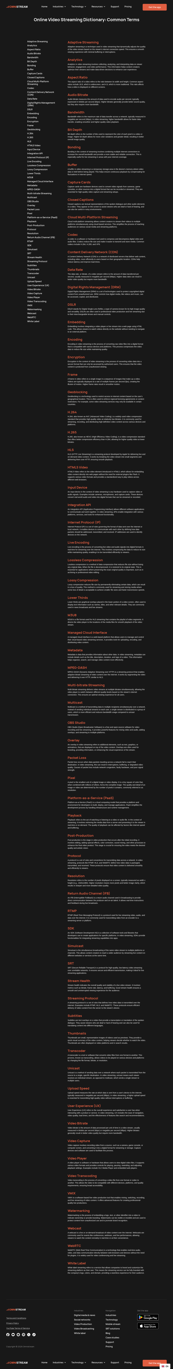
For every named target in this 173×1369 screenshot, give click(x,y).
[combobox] (165, 1366)
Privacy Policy (12, 1323)
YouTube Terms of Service (18, 1328)
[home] (22, 6)
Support (115, 6)
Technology (77, 6)
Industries (58, 6)
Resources (97, 6)
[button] (59, 6)
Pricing (128, 6)
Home (44, 6)
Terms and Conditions (16, 1318)
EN (165, 1366)
